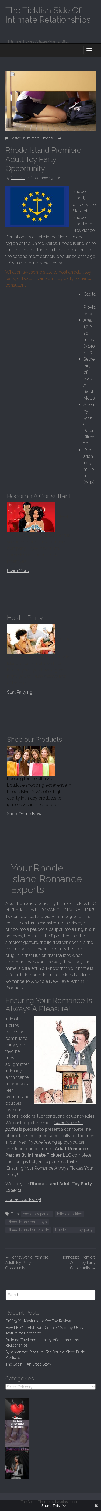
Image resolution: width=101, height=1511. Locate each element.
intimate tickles (69, 1214)
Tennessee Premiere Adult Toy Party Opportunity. (79, 1262)
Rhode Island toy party (74, 1229)
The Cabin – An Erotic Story (28, 1364)
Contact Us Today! (23, 1199)
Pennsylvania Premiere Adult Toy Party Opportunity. (26, 1262)
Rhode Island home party (28, 1229)
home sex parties (37, 1214)
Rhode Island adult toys (27, 1222)
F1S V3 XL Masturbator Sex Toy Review (38, 1321)
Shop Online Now (24, 813)
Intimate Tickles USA (43, 138)
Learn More (18, 570)
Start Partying (19, 692)
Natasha (18, 178)
